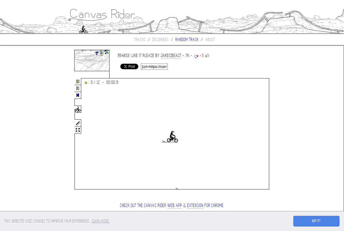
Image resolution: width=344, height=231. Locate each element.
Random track (187, 39)
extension (195, 205)
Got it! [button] (316, 221)
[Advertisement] (23, 134)
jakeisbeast (171, 55)
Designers (160, 39)
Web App (174, 205)
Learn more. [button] (101, 221)
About (210, 39)
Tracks (140, 39)
